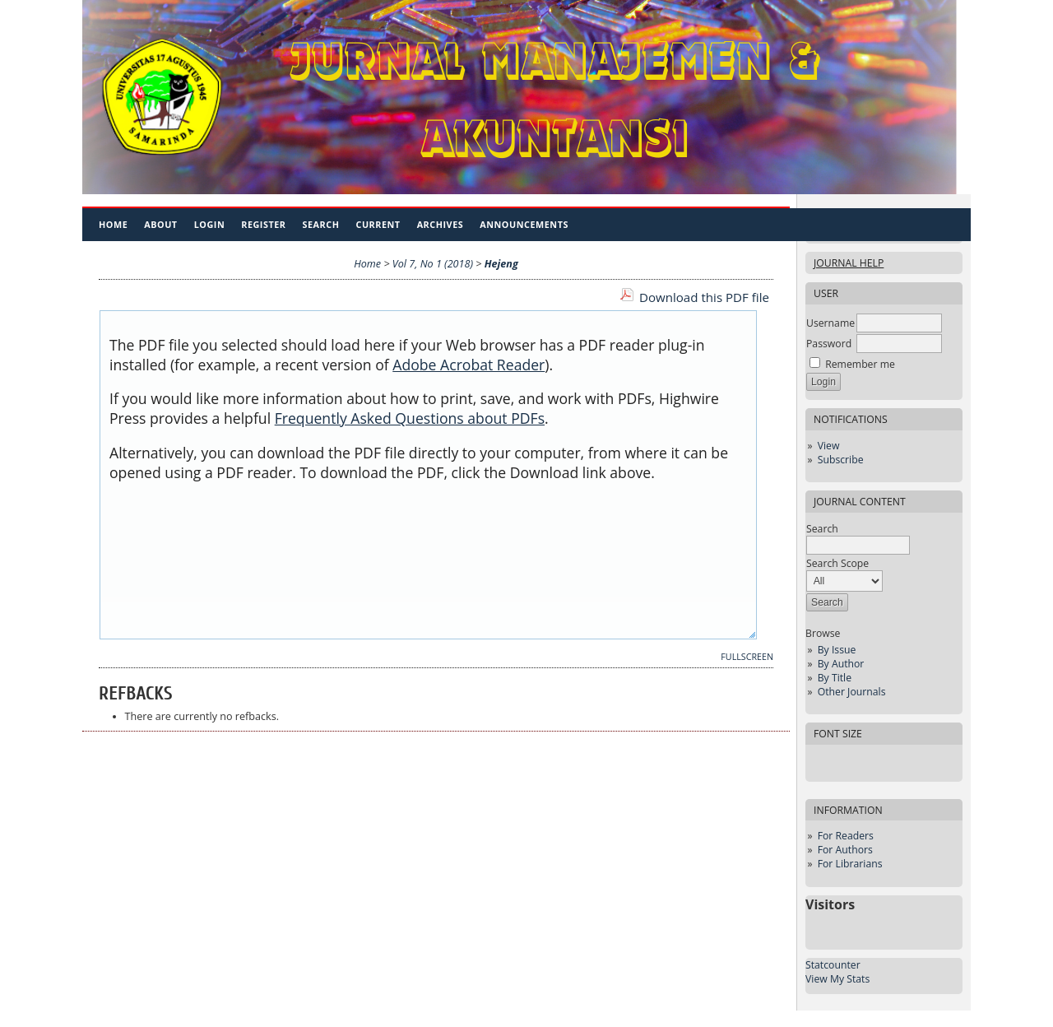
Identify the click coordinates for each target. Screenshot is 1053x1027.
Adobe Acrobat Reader (468, 364)
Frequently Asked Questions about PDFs (410, 418)
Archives (440, 224)
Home (113, 224)
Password (828, 344)
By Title (834, 678)
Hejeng (501, 264)
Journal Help (849, 263)
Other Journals (852, 692)
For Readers (846, 836)
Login (209, 224)
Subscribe (841, 460)
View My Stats (837, 979)
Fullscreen (747, 656)
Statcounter (832, 965)
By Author (841, 664)
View (829, 446)
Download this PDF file (704, 297)
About (160, 224)
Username (830, 323)
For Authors (845, 850)
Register (263, 224)
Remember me (860, 364)
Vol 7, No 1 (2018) (432, 264)
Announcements (524, 224)
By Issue (837, 650)
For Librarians (850, 864)
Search (321, 224)
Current (377, 224)
